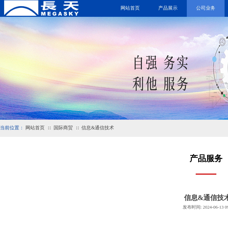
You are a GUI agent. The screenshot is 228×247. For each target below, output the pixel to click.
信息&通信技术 (97, 127)
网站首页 (35, 127)
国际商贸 (63, 127)
